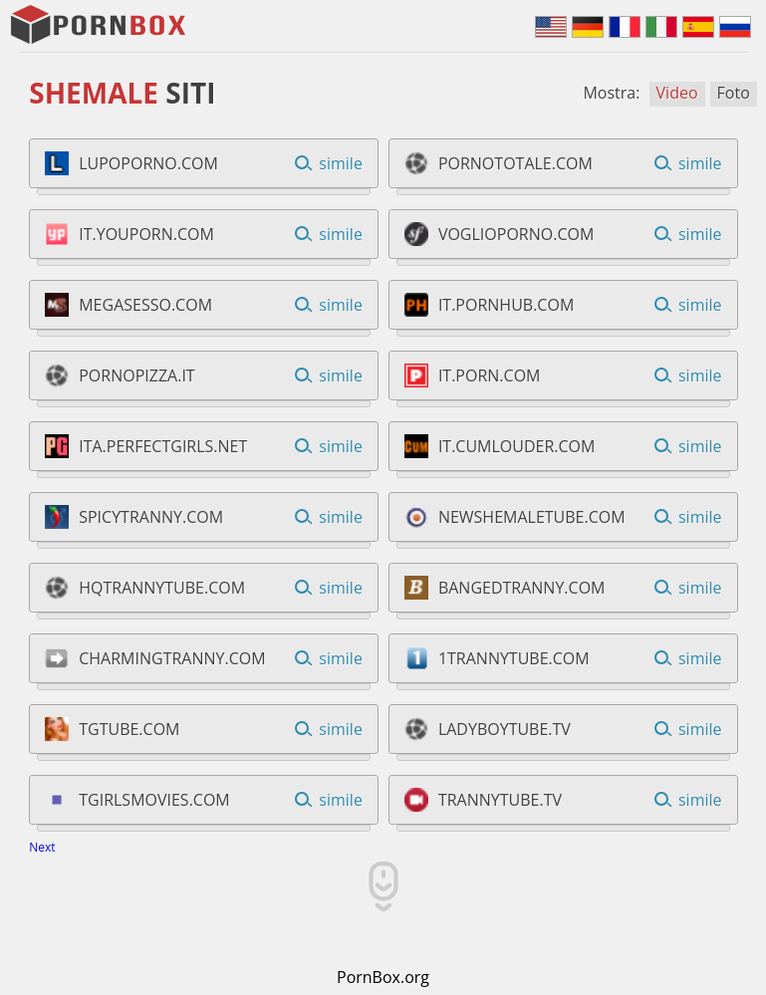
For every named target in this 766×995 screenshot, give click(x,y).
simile (341, 163)
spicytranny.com (151, 517)
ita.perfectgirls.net (163, 446)
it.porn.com (489, 375)
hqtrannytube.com (162, 588)
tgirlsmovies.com (154, 800)
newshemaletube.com (532, 517)
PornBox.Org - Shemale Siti (99, 25)
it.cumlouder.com (517, 446)
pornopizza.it (136, 375)
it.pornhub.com (506, 305)
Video (677, 93)
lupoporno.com (148, 163)
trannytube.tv (500, 800)
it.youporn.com (146, 234)
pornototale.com (515, 163)
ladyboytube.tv (504, 729)
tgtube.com (129, 729)
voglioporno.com (516, 234)
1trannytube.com (514, 658)
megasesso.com (145, 305)
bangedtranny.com (522, 588)
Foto (733, 93)
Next (42, 847)
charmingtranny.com (172, 658)
